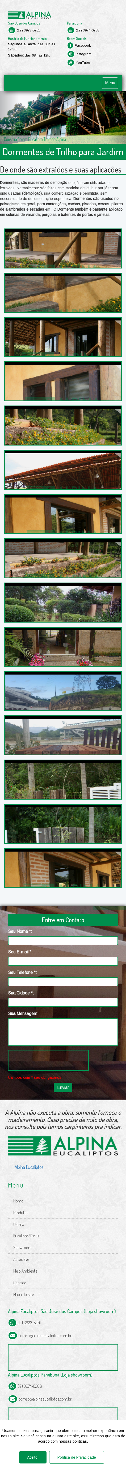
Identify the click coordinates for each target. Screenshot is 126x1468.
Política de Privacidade (76, 1457)
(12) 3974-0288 (83, 30)
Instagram (79, 54)
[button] (9, 117)
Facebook (79, 45)
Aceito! (33, 1457)
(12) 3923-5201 (24, 30)
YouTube (78, 63)
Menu (110, 83)
